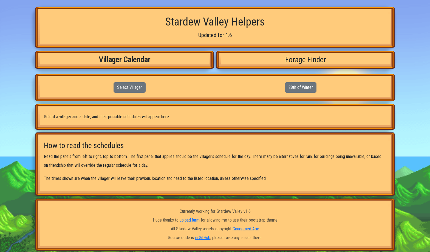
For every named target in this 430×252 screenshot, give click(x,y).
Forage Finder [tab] (305, 59)
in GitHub (202, 237)
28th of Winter (300, 87)
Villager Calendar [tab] (124, 59)
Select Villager (129, 87)
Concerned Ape (246, 228)
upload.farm (190, 220)
